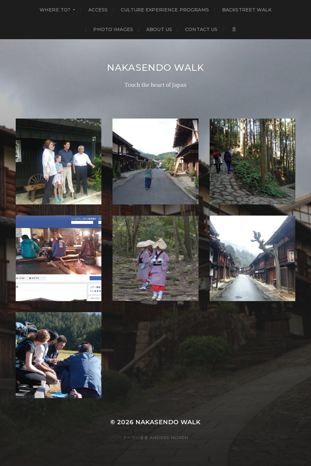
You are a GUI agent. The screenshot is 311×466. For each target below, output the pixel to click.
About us (159, 29)
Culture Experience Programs (165, 10)
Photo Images (113, 29)
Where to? (55, 10)
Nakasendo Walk (155, 67)
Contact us (201, 29)
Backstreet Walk (246, 10)
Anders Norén (168, 437)
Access (98, 10)
